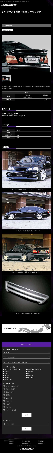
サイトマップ (41, 443)
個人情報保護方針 (26, 443)
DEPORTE (29, 375)
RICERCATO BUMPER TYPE (12, 369)
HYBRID (6, 377)
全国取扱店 (41, 441)
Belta (28, 373)
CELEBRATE (30, 377)
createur (6, 371)
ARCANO (6, 375)
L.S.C (5, 373)
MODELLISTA (7, 379)
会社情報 (11, 441)
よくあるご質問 (26, 441)
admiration (29, 371)
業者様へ (11, 443)
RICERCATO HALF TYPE (33, 369)
